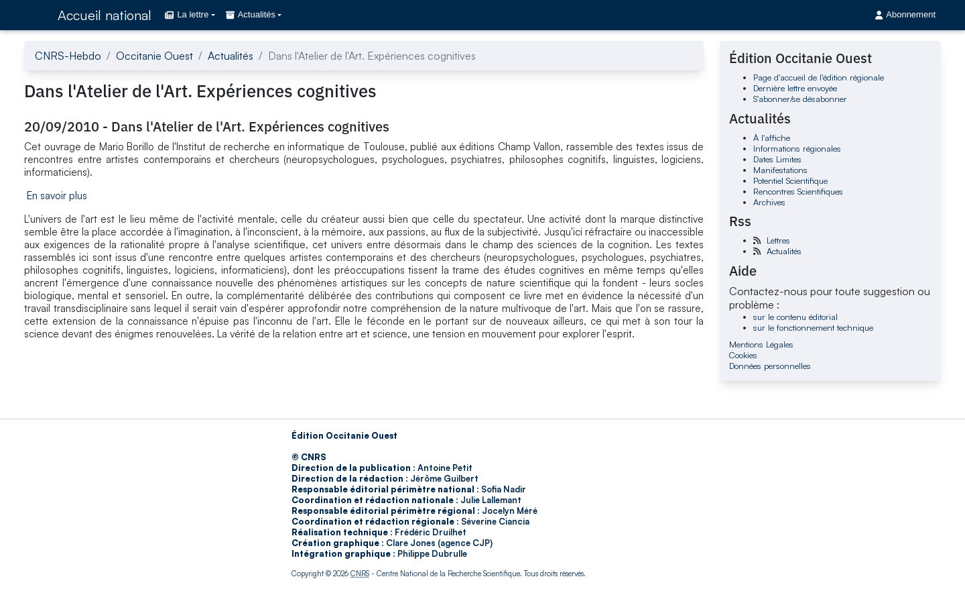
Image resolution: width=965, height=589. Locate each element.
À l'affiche (771, 137)
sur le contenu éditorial (795, 316)
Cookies (743, 355)
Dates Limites (777, 159)
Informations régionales (797, 148)
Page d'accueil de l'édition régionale (818, 77)
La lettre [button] (186, 14)
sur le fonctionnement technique (813, 327)
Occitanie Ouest (154, 55)
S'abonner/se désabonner (800, 98)
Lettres (778, 240)
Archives (769, 202)
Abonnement (905, 14)
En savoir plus (57, 195)
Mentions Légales (761, 344)
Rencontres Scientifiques (798, 191)
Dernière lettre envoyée (795, 88)
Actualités (230, 55)
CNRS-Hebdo (68, 55)
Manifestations (780, 169)
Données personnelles (770, 365)
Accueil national (104, 15)
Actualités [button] (250, 14)
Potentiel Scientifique (790, 180)
